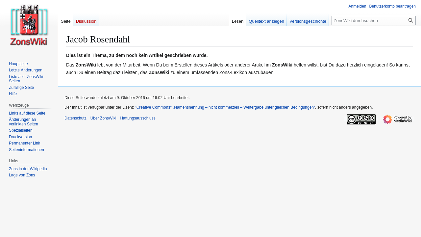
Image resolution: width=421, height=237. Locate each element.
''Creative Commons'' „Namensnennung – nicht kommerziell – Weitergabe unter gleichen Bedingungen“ (225, 107)
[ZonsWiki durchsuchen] (374, 20)
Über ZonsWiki (103, 118)
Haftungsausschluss (137, 118)
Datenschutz (75, 118)
